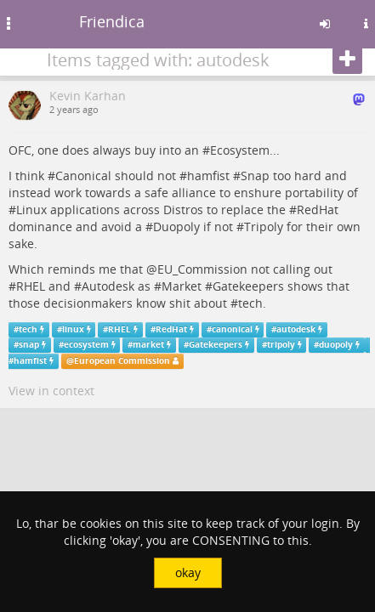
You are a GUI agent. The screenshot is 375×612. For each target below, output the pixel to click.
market (148, 344)
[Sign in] (324, 24)
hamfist (208, 175)
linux (73, 329)
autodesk (295, 329)
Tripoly (263, 226)
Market (182, 286)
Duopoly (176, 226)
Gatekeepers (248, 286)
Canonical (83, 175)
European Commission (122, 360)
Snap (255, 175)
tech (250, 303)
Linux (31, 209)
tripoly (281, 344)
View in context (51, 390)
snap (29, 344)
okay (188, 572)
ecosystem (86, 344)
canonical (232, 329)
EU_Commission (202, 269)
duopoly (336, 344)
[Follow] (347, 59)
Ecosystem (240, 150)
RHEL (30, 286)
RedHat (317, 209)
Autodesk (108, 286)
